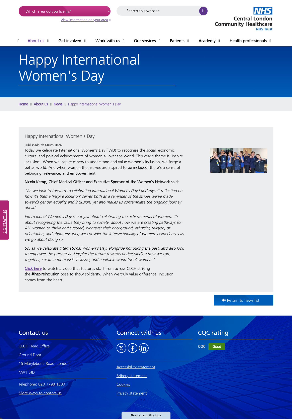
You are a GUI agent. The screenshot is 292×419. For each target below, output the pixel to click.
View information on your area (86, 20)
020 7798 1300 (51, 384)
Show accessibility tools (146, 415)
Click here (33, 268)
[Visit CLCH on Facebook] (132, 348)
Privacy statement (132, 393)
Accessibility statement (136, 366)
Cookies (123, 384)
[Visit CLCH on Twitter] (121, 348)
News (58, 104)
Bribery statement (132, 375)
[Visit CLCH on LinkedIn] (143, 348)
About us (41, 104)
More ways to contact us (40, 393)
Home (23, 104)
